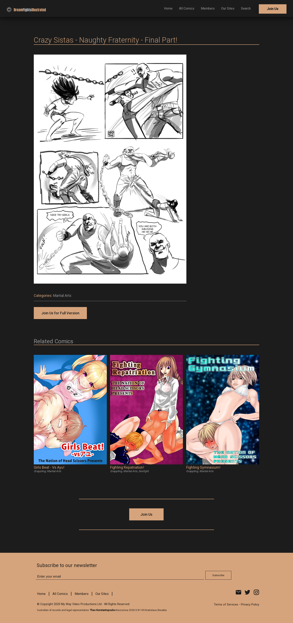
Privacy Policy (250, 604)
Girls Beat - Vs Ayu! (49, 467)
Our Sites (227, 8)
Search (246, 8)
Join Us (272, 9)
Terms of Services (226, 604)
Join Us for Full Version (60, 313)
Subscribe (218, 575)
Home (168, 8)
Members (208, 8)
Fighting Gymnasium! (203, 467)
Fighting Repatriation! (127, 467)
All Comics (186, 8)
